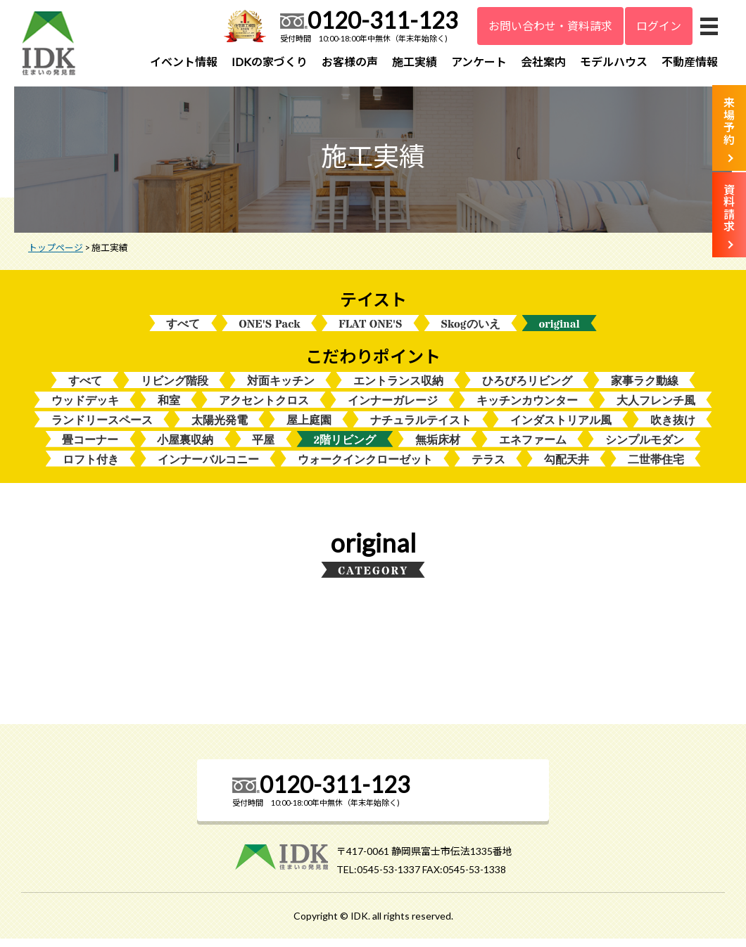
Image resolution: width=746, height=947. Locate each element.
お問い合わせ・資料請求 (550, 25)
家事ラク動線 (644, 387)
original (559, 329)
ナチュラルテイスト (421, 427)
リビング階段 (174, 387)
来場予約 (729, 121)
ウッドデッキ (85, 407)
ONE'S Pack (269, 329)
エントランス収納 (398, 387)
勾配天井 (566, 467)
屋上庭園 (308, 427)
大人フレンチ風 (656, 407)
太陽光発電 (219, 427)
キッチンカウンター (527, 407)
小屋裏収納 (185, 447)
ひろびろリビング (527, 387)
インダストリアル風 (561, 427)
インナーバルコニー (208, 467)
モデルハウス (613, 61)
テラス (488, 467)
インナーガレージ (393, 407)
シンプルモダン (644, 447)
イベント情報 (183, 61)
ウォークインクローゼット (365, 467)
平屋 (263, 447)
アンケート (479, 61)
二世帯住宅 (656, 467)
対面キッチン (281, 387)
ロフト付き (91, 467)
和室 (169, 407)
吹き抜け (672, 427)
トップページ (55, 252)
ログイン (658, 25)
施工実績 (414, 61)
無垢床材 (437, 447)
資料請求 (729, 208)
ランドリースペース (102, 427)
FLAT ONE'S (370, 329)
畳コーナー (90, 447)
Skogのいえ (470, 329)
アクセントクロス (264, 407)
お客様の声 (350, 61)
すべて (183, 329)
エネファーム (533, 447)
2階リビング (344, 447)
